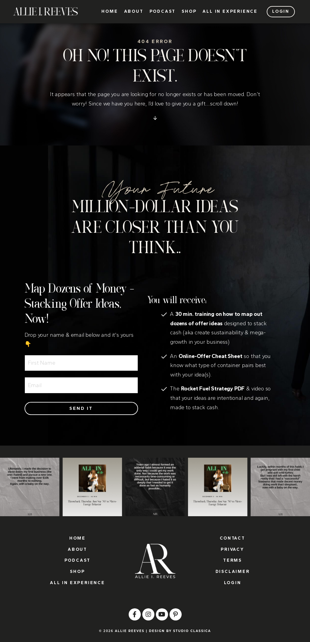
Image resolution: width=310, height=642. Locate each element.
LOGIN (232, 582)
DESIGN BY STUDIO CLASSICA (180, 631)
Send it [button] (81, 408)
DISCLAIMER (233, 571)
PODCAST (163, 11)
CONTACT (232, 538)
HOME (109, 11)
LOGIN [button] (280, 11)
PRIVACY (232, 549)
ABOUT (133, 11)
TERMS (232, 560)
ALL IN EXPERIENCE (230, 11)
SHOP (189, 11)
